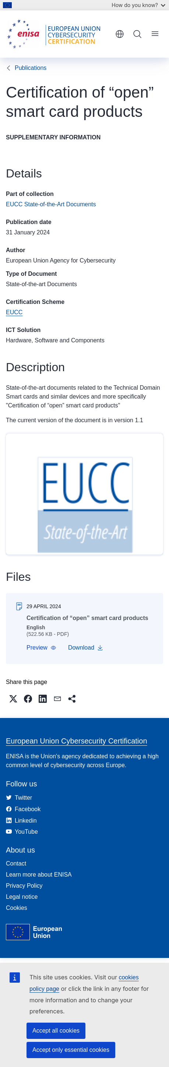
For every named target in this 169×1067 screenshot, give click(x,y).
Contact (16, 863)
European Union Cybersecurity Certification (76, 741)
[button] (41, 648)
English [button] (119, 34)
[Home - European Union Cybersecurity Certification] (58, 34)
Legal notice (22, 897)
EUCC (14, 312)
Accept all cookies (56, 1030)
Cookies (16, 908)
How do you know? (138, 5)
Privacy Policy (24, 886)
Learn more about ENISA (39, 874)
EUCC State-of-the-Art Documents (51, 204)
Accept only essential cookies (70, 1050)
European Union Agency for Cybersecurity (61, 260)
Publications (30, 68)
